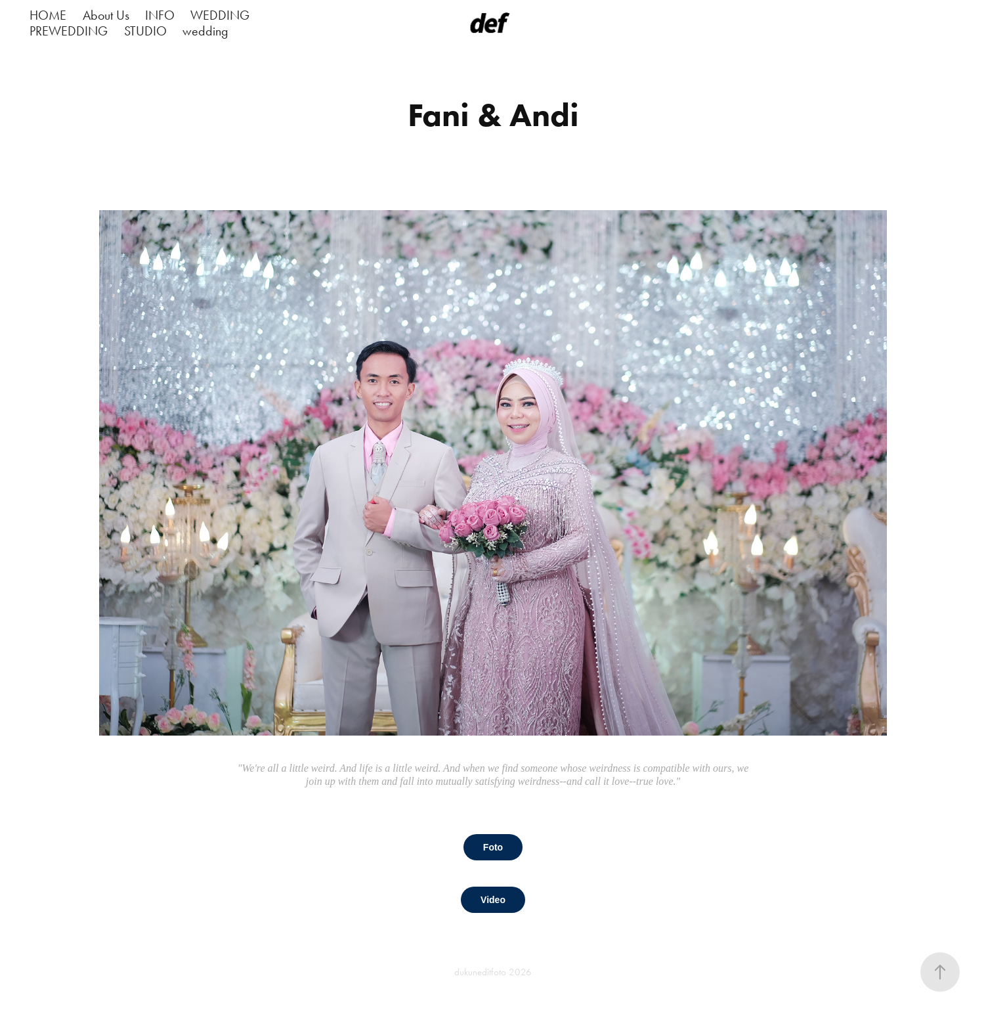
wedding (205, 31)
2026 (520, 972)
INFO (160, 15)
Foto (493, 847)
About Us (106, 15)
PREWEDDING (69, 31)
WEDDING (219, 15)
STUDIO (145, 31)
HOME (48, 15)
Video (493, 900)
